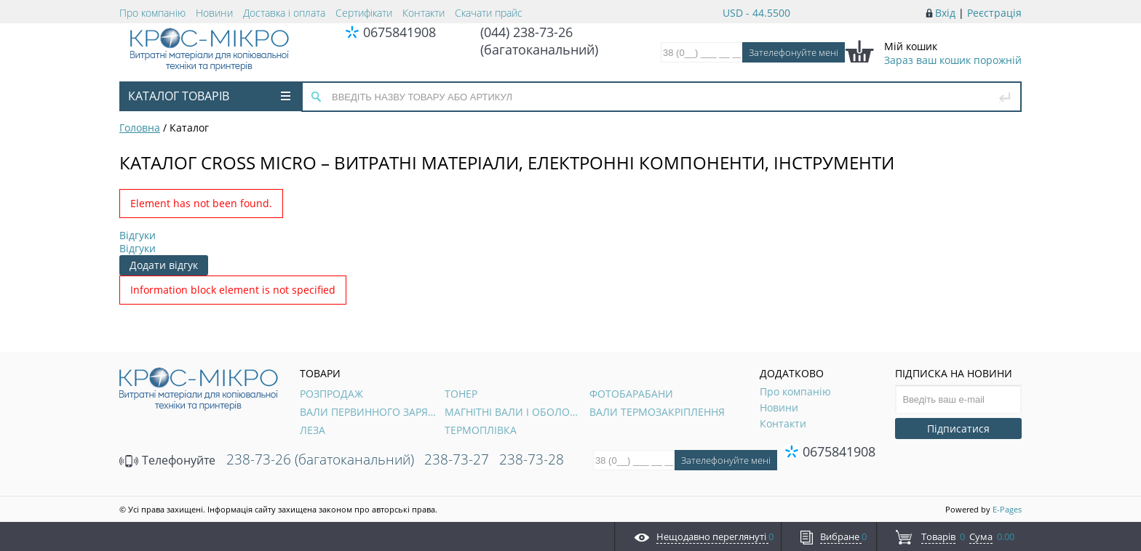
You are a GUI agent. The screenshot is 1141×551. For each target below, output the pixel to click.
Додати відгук (164, 265)
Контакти (423, 13)
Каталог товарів (209, 96)
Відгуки (137, 235)
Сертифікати (363, 13)
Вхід (945, 13)
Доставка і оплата (284, 13)
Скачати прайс (488, 13)
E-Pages (1007, 509)
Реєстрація (994, 13)
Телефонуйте (167, 460)
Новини (214, 13)
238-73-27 (456, 459)
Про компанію (152, 13)
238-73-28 (531, 459)
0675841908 (399, 32)
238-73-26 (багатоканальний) (320, 459)
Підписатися (958, 428)
